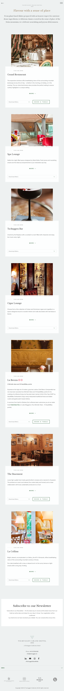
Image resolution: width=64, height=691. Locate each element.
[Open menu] (61, 3)
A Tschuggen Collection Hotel (32, 645)
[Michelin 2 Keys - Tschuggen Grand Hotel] (40, 679)
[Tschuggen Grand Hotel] (32, 4)
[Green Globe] (55, 679)
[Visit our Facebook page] (38, 659)
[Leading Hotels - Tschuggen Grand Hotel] (9, 679)
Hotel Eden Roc (15, 405)
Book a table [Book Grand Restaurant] (41, 102)
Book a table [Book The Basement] (41, 499)
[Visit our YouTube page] (30, 658)
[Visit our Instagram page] (35, 658)
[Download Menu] (19, 101)
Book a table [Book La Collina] (41, 580)
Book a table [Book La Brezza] (41, 421)
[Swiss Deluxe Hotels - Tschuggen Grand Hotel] (24, 679)
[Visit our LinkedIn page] (25, 658)
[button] (32, 93)
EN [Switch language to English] (2, 3)
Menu (3, 668)
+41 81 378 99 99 (34, 651)
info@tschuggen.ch (32, 653)
